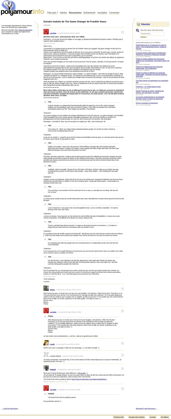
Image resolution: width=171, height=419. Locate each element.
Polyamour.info (23, 7)
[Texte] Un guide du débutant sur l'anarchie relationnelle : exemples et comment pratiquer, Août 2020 (151, 74)
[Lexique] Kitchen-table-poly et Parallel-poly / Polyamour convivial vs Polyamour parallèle (151, 54)
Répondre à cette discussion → (146, 408)
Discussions (75, 12)
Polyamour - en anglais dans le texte (148, 87)
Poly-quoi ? (52, 12)
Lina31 (52, 344)
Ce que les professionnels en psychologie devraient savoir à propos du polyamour (150, 98)
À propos (153, 417)
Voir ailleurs (165, 417)
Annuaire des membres (137, 417)
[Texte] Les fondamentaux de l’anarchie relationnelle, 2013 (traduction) (149, 67)
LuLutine (53, 33)
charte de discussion (25, 30)
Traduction (47, 25)
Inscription (102, 12)
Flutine (52, 290)
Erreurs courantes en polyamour (147, 103)
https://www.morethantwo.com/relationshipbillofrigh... (89, 379)
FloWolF (53, 370)
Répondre (145, 24)
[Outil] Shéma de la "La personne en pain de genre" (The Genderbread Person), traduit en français (151, 46)
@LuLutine (82, 373)
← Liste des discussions (10, 408)
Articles (63, 12)
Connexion (114, 12)
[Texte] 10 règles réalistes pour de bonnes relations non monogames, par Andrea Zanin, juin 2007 (152, 60)
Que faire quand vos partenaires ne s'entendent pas (152, 81)
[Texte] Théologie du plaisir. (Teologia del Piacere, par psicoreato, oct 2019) (150, 92)
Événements (89, 12)
